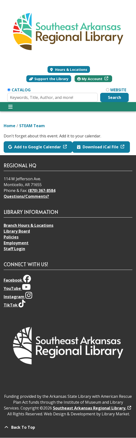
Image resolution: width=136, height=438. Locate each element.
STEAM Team (32, 125)
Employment (16, 243)
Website (118, 90)
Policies (11, 237)
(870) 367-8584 (41, 190)
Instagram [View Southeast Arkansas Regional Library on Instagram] (18, 296)
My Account (90, 78)
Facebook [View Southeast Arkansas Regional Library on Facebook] (17, 280)
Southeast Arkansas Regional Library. (89, 408)
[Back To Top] (68, 427)
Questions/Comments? (26, 196)
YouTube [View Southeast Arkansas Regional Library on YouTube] (17, 288)
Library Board (17, 231)
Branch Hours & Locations (28, 225)
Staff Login (14, 248)
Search (114, 97)
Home (9, 125)
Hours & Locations (70, 69)
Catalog (21, 90)
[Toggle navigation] (10, 106)
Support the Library (48, 78)
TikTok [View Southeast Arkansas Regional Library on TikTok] (14, 305)
